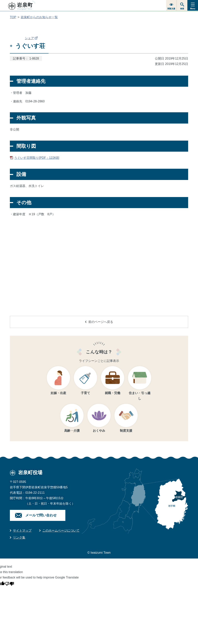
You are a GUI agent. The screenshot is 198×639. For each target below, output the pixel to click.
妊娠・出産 (58, 393)
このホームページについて (60, 530)
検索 (182, 9)
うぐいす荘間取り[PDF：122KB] (36, 157)
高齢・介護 (72, 430)
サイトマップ (22, 530)
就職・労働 (112, 393)
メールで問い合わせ (41, 515)
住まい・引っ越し (139, 395)
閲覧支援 (171, 9)
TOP (13, 17)
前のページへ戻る (99, 321)
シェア (31, 38)
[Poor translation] (9, 583)
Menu (192, 9)
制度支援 (126, 430)
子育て (85, 393)
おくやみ (99, 430)
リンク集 (19, 537)
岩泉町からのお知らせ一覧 (39, 17)
